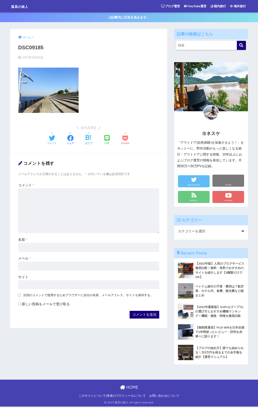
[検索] (241, 46)
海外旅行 (238, 6)
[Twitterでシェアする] (52, 141)
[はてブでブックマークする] (88, 141)
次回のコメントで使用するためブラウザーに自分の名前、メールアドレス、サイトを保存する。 (88, 296)
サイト (23, 278)
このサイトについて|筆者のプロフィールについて (112, 397)
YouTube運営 (195, 6)
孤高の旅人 (23, 6)
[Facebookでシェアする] (70, 141)
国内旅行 (218, 6)
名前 (22, 240)
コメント (26, 186)
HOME (129, 388)
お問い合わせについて (164, 397)
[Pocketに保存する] (125, 141)
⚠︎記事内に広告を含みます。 (129, 18)
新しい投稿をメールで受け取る (46, 305)
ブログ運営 (170, 6)
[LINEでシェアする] (107, 140)
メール (24, 259)
